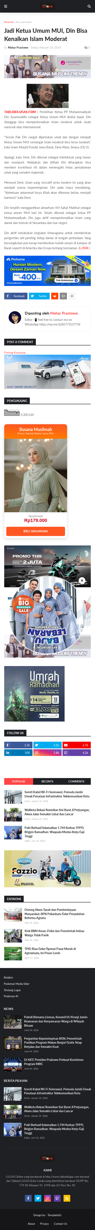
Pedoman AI (11, 996)
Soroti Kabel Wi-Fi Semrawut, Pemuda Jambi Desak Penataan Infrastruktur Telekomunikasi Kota (57, 794)
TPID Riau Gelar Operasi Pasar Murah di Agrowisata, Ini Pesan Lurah (50, 951)
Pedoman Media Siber (17, 983)
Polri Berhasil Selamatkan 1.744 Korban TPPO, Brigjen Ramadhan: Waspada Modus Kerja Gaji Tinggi (55, 832)
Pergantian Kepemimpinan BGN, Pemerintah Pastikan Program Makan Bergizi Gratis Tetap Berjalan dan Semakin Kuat (53, 1042)
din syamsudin (24, 22)
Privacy (44, 1223)
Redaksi (8, 977)
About (31, 1223)
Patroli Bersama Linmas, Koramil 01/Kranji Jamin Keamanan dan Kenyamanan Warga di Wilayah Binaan (55, 1021)
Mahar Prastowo (64, 313)
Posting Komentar (15, 352)
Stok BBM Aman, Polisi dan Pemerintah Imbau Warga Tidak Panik (54, 933)
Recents (47, 781)
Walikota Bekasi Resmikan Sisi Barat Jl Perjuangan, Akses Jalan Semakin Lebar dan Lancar (57, 812)
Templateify (55, 1215)
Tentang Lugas (12, 990)
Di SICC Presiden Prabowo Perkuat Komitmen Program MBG (53, 1062)
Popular (18, 781)
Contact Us (60, 1223)
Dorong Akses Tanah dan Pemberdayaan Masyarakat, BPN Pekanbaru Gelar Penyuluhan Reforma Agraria (55, 914)
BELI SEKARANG (35, 531)
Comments (76, 781)
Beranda (8, 22)
